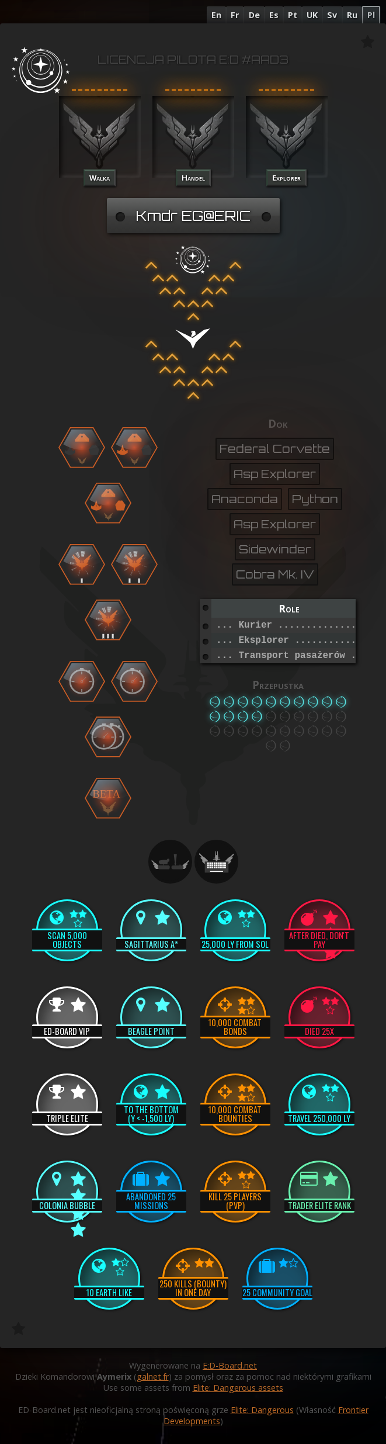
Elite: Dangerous (262, 1409)
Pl (371, 14)
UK (312, 14)
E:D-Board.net (230, 1365)
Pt (292, 14)
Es (274, 14)
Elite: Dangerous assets (238, 1387)
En (216, 14)
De (254, 14)
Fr (235, 14)
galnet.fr (153, 1376)
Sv (332, 14)
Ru (352, 14)
